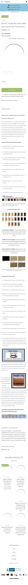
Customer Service (14, 545)
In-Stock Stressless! (14, 5)
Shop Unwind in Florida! (14, 7)
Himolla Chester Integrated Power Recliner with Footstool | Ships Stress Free (20, 531)
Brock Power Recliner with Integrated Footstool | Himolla (21, 483)
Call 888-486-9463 (14, 9)
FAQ (14, 548)
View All (14, 555)
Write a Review (21, 38)
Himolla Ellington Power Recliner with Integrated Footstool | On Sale (20, 507)
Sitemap (14, 559)
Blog (14, 552)
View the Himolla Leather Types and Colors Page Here (13, 203)
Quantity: (4, 81)
